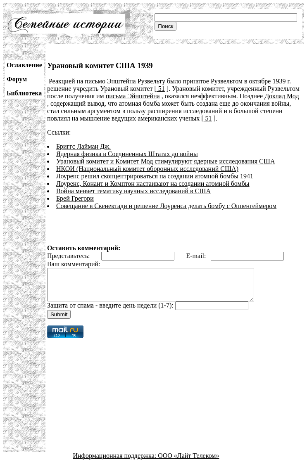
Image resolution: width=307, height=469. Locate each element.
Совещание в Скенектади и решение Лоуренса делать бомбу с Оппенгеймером (166, 205)
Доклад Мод (281, 95)
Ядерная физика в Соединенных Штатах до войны (127, 153)
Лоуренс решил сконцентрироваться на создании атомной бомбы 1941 (154, 176)
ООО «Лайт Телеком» (188, 461)
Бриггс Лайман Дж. (83, 146)
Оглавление (24, 65)
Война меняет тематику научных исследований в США (133, 190)
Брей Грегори (75, 198)
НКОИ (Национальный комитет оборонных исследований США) (147, 168)
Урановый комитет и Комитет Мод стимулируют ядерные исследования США (165, 161)
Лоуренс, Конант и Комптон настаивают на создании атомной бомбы (153, 183)
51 (161, 88)
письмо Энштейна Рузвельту (125, 81)
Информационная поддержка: (115, 461)
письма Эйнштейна (133, 95)
